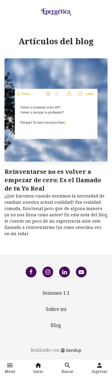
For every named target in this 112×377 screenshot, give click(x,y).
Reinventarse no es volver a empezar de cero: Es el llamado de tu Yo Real (52, 180)
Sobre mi (56, 309)
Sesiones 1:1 (56, 293)
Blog (56, 325)
